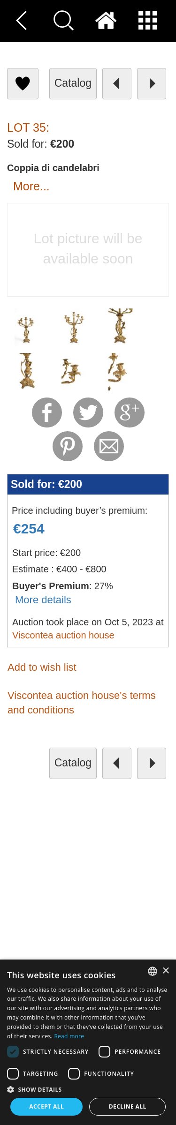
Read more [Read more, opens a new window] (69, 1036)
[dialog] (88, 1042)
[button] (88, 1089)
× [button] (165, 971)
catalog (73, 83)
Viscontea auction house (63, 635)
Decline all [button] (127, 1106)
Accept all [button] (46, 1106)
